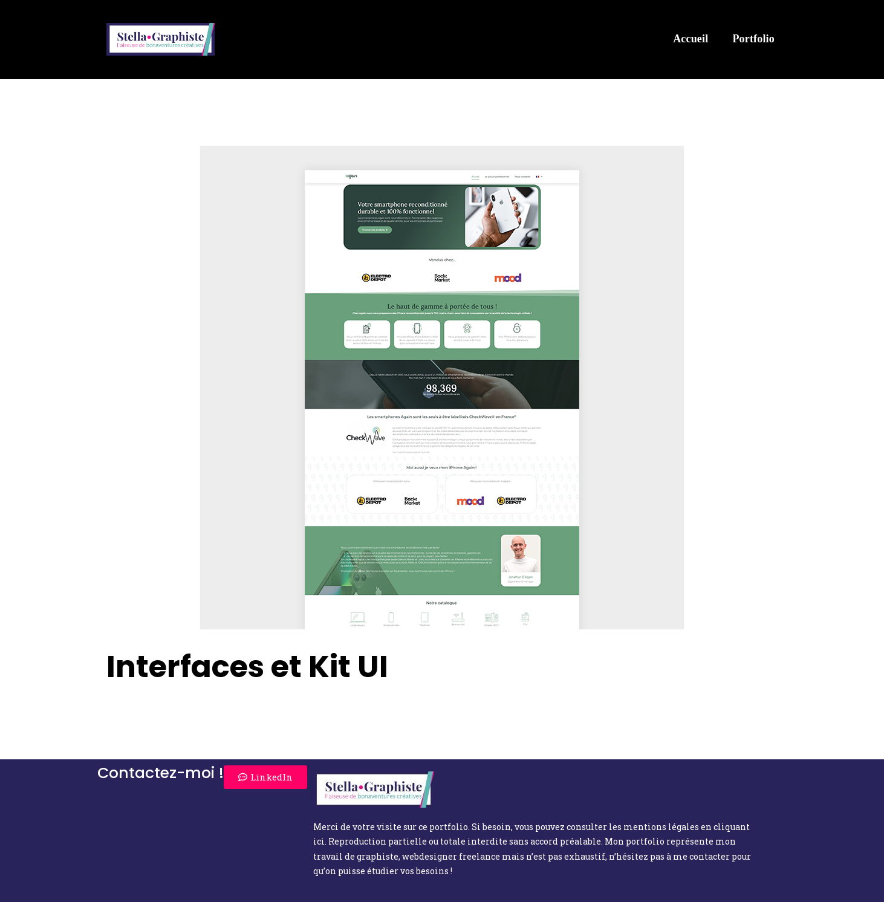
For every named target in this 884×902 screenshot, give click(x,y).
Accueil (690, 39)
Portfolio (753, 39)
